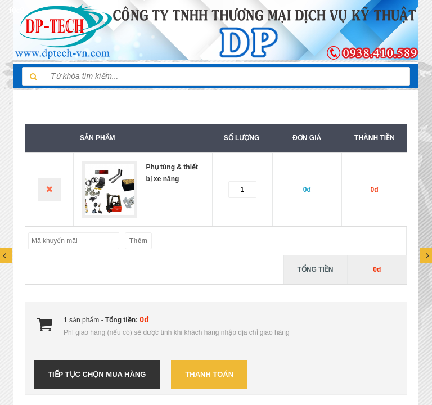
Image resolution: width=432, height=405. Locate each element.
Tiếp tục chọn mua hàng (97, 374)
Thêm (138, 241)
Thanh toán (209, 374)
